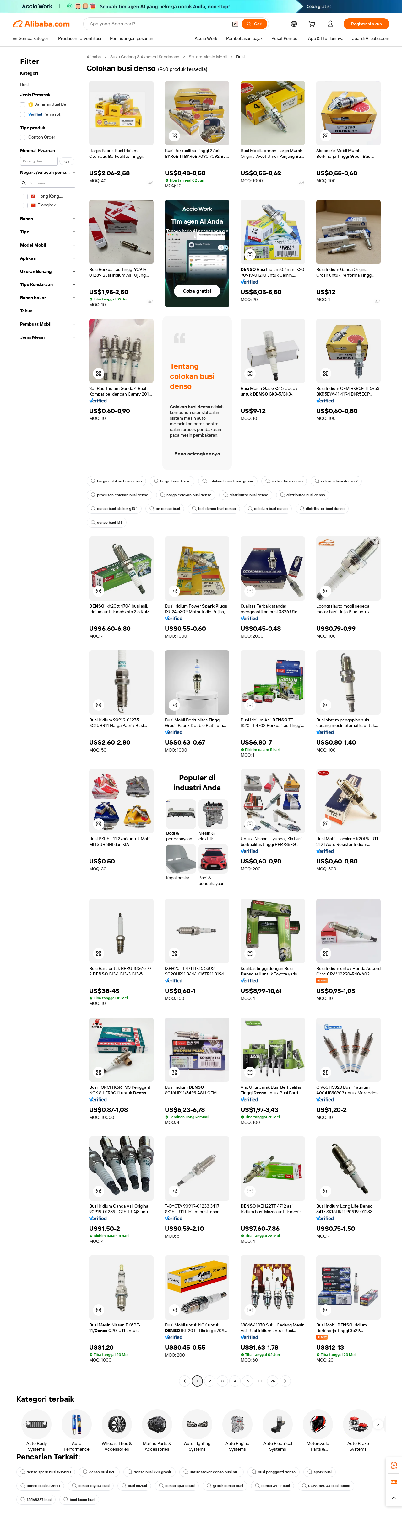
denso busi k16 (106, 522)
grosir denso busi (225, 1485)
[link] (394, 1465)
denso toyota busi (91, 1485)
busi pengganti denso (274, 1472)
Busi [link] (240, 56)
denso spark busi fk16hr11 (45, 1472)
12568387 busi (36, 1499)
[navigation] (47, 719)
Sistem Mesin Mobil (208, 56)
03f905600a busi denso (326, 1485)
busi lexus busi (79, 1499)
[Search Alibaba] (158, 23)
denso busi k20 (99, 1472)
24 (273, 1381)
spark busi (319, 1472)
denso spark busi (177, 1485)
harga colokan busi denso (116, 481)
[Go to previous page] (184, 1381)
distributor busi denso (245, 494)
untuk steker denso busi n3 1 (211, 1472)
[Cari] (254, 24)
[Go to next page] (285, 1381)
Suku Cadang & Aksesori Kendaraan (144, 56)
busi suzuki (134, 1485)
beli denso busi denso (214, 508)
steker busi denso (284, 481)
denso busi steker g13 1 (114, 508)
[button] (235, 24)
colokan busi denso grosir (227, 481)
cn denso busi (164, 508)
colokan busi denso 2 (336, 481)
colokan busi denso (268, 508)
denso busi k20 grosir (149, 1472)
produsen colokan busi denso (119, 494)
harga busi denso (172, 481)
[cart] (313, 24)
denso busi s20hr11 (40, 1485)
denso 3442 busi (272, 1485)
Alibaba (94, 56)
